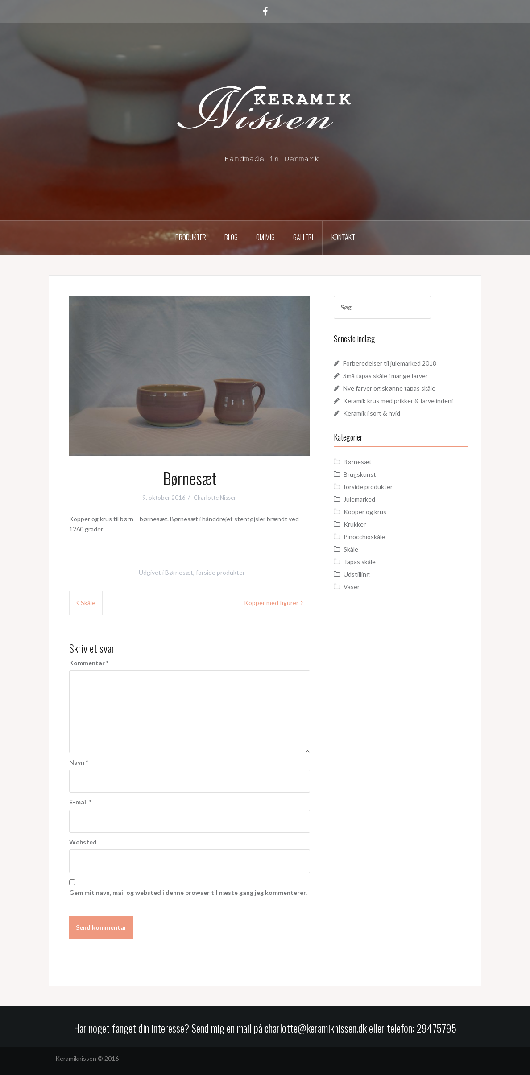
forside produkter (220, 572)
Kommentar (88, 663)
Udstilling (357, 574)
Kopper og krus (365, 511)
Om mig (265, 237)
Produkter (190, 237)
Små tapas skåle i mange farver (385, 375)
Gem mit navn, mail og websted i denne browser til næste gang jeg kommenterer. (188, 892)
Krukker (355, 524)
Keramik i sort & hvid (371, 413)
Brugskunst (360, 474)
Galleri (303, 237)
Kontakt (343, 237)
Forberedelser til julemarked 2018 (389, 363)
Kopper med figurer (271, 602)
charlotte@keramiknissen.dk (317, 1028)
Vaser (352, 586)
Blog (231, 237)
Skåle (88, 602)
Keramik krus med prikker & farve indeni (398, 400)
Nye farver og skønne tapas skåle (389, 388)
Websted (83, 842)
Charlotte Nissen (215, 497)
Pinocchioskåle (364, 536)
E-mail (80, 802)
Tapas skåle (360, 561)
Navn (78, 762)
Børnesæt (179, 572)
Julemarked (359, 499)
